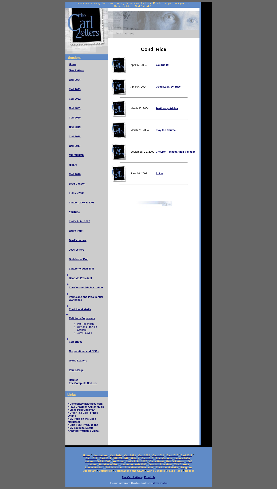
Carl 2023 (75, 89)
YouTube (74, 211)
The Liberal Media (80, 309)
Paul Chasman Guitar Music (86, 406)
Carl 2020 (75, 117)
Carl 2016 (75, 174)
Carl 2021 (75, 108)
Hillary (73, 164)
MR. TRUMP (76, 155)
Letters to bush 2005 (81, 268)
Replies (73, 379)
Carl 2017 (75, 145)
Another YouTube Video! (84, 430)
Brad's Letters (78, 240)
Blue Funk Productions (83, 424)
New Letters (76, 70)
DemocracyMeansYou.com (86, 403)
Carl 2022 (75, 98)
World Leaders (78, 360)
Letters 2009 (76, 193)
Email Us (149, 477)
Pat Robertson (85, 323)
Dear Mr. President (80, 278)
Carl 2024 (75, 79)
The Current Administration (86, 287)
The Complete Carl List (83, 383)
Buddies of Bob (78, 259)
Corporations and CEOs (84, 351)
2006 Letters (76, 249)
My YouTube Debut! (81, 427)
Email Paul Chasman (82, 409)
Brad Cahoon (77, 183)
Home (72, 64)
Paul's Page (76, 370)
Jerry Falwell (84, 332)
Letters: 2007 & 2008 (81, 202)
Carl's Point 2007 (79, 221)
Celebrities (75, 341)
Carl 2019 (75, 127)
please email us (160, 483)
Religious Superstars (82, 318)
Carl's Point (76, 230)
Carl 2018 (75, 136)
